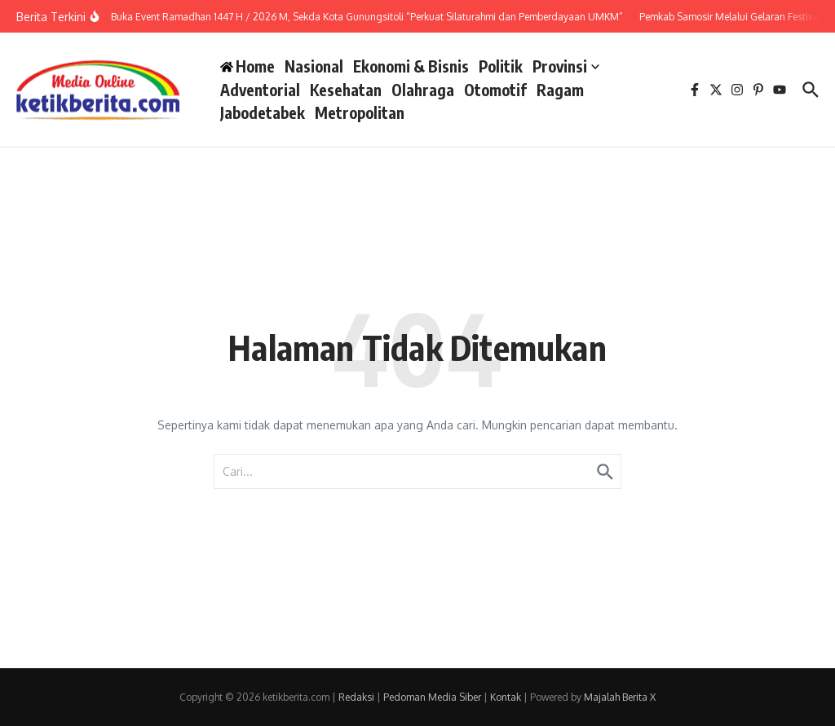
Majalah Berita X (620, 697)
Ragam (560, 89)
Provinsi (565, 66)
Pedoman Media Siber (432, 697)
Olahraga (422, 89)
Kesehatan (346, 89)
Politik (501, 66)
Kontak (505, 697)
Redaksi (356, 697)
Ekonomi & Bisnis (411, 66)
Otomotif (495, 89)
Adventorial (260, 89)
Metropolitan (359, 112)
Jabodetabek (262, 112)
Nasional (314, 66)
